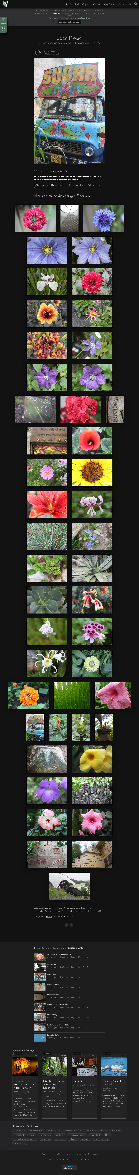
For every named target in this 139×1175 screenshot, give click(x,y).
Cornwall (102, 1131)
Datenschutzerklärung (83, 18)
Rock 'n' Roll (72, 4)
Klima (107, 1135)
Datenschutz (80, 1154)
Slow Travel (109, 4)
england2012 (19, 1135)
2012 (18, 1131)
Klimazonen (60, 1139)
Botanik (50, 1131)
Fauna (32, 1135)
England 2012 (101, 1139)
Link (101, 911)
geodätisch (60, 1135)
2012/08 (20, 1143)
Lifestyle (96, 4)
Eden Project (115, 1131)
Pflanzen (73, 1139)
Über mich (45, 1154)
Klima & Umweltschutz (25, 1139)
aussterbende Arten (35, 1131)
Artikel (89, 907)
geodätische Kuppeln (77, 1135)
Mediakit (56, 1154)
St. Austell (85, 1139)
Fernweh (45, 1135)
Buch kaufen (125, 4)
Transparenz (67, 1154)
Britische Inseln (67, 1131)
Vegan (85, 4)
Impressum (93, 1154)
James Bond (95, 1135)
